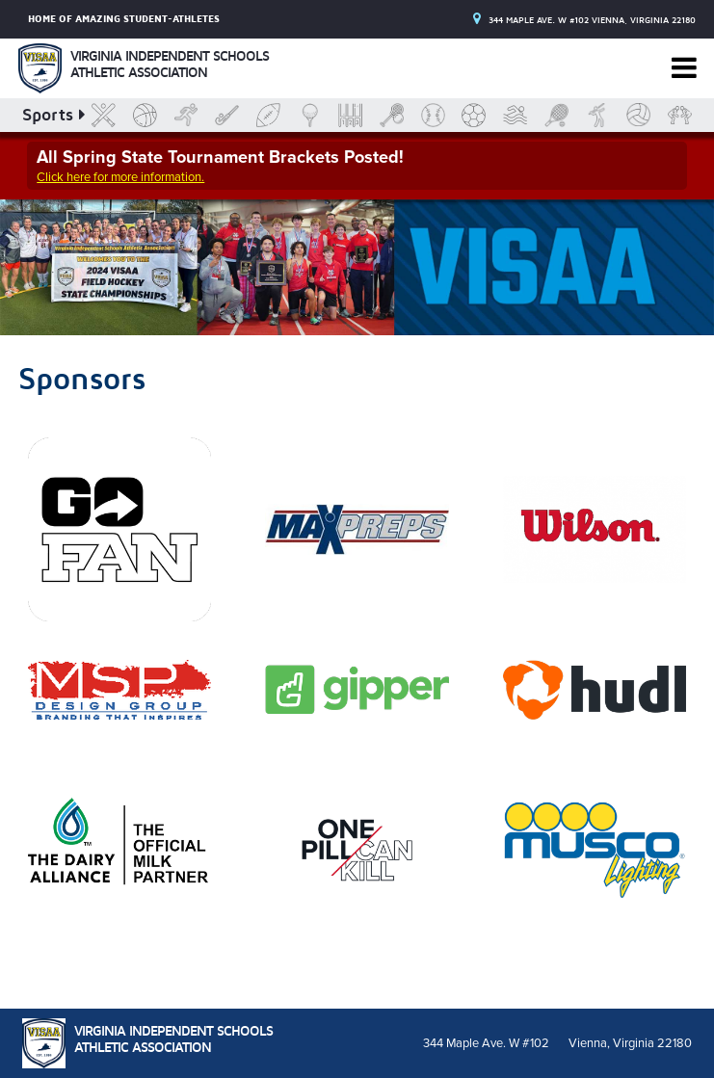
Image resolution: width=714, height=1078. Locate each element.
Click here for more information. (120, 177)
